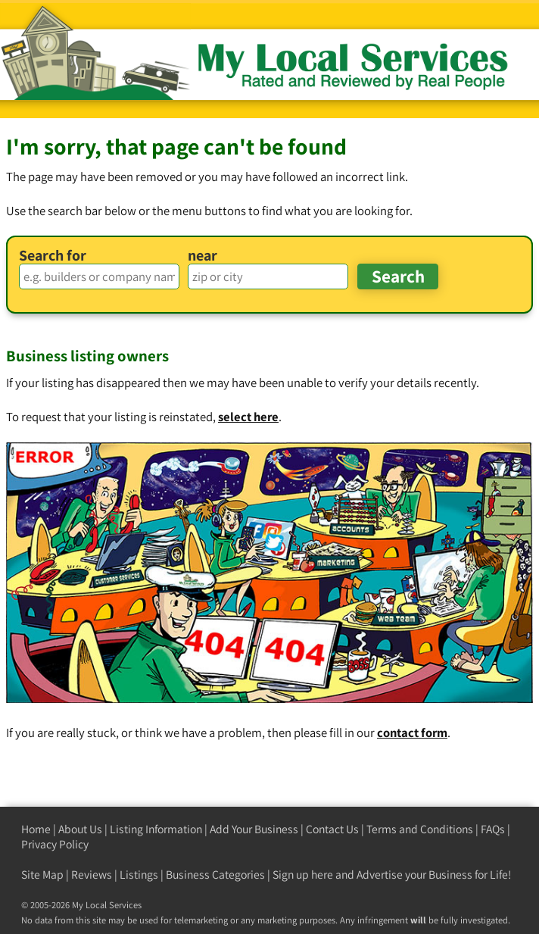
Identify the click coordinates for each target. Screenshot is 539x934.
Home (36, 829)
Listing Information (156, 829)
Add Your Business (254, 829)
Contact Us (332, 829)
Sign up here (303, 874)
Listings (139, 874)
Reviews (91, 874)
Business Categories (215, 874)
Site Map (42, 874)
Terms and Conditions (419, 829)
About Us (80, 829)
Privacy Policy (55, 844)
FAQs (493, 829)
